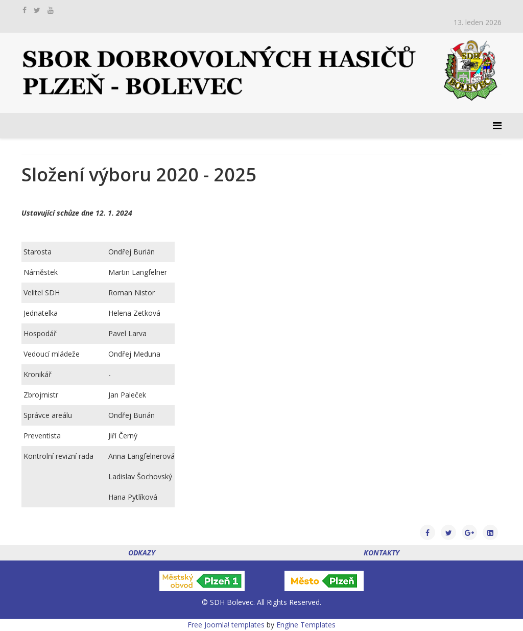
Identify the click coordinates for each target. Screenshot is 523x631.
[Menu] (497, 125)
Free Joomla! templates (226, 624)
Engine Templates (306, 624)
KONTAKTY (381, 552)
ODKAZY (141, 552)
